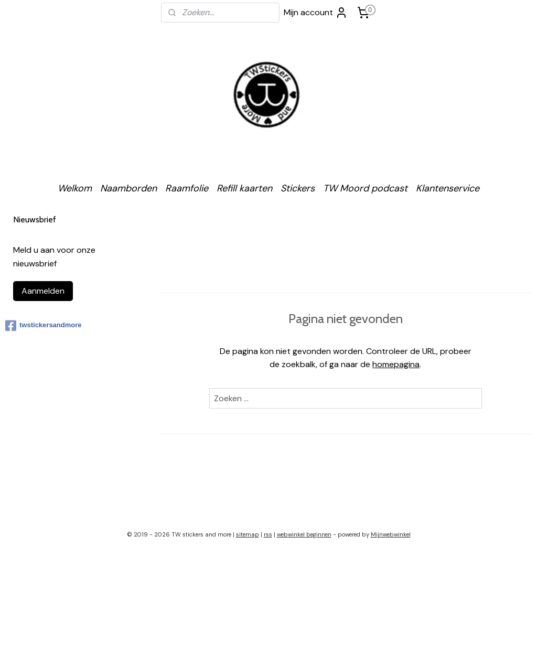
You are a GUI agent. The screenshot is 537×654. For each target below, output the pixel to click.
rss (268, 534)
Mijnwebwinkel (391, 534)
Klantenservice (447, 188)
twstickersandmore (43, 325)
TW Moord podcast (365, 188)
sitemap (247, 534)
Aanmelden (43, 290)
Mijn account (316, 12)
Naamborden (128, 188)
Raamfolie (186, 188)
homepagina (396, 364)
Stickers (298, 188)
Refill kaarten (244, 188)
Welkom (75, 188)
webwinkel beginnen (304, 534)
